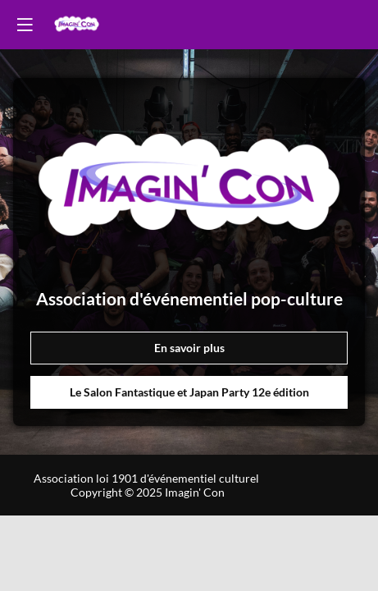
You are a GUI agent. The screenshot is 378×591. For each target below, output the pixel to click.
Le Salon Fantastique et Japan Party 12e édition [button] (189, 392)
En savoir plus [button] (189, 348)
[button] (24, 24)
